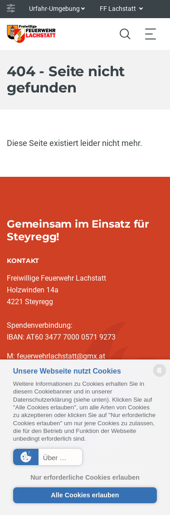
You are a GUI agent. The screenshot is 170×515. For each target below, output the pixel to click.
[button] (47, 457)
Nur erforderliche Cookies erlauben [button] (85, 477)
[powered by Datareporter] (159, 376)
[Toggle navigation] (150, 33)
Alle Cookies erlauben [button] (85, 495)
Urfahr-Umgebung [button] (54, 8)
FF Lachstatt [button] (118, 8)
